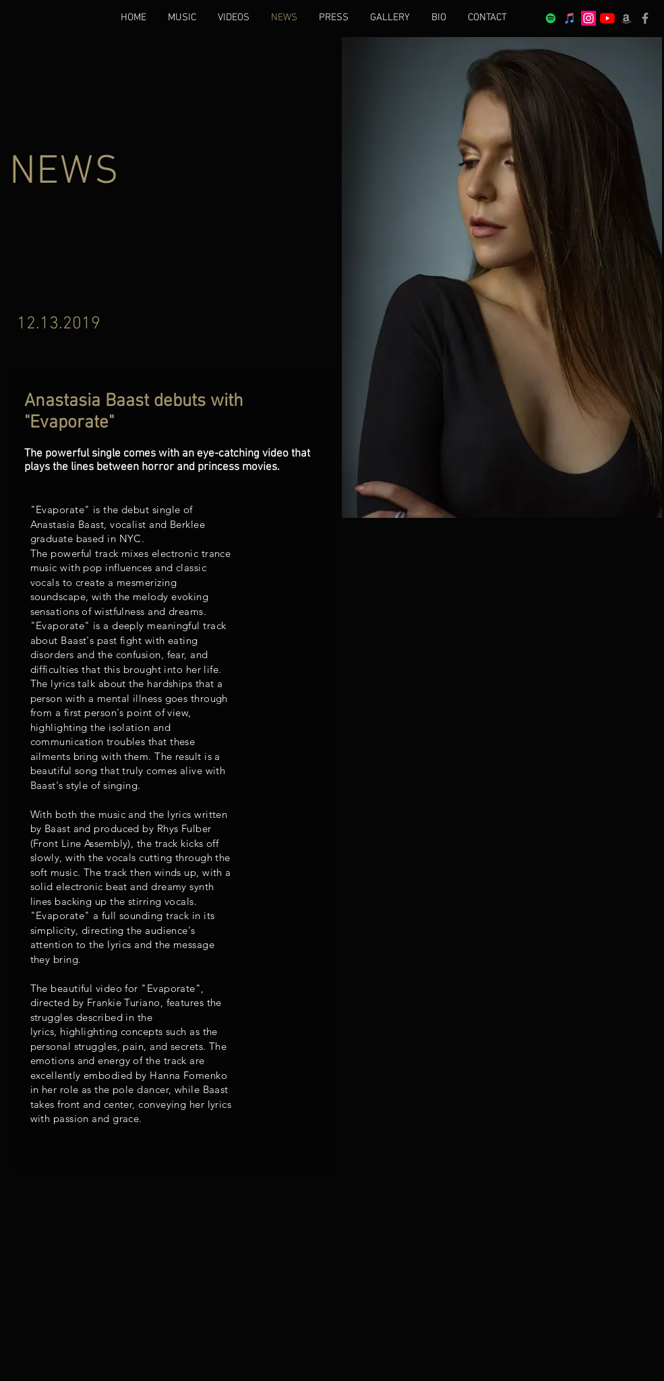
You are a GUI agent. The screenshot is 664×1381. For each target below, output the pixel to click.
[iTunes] (569, 18)
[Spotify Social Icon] (550, 18)
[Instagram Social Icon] (588, 18)
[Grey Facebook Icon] (645, 18)
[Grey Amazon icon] (626, 18)
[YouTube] (607, 18)
